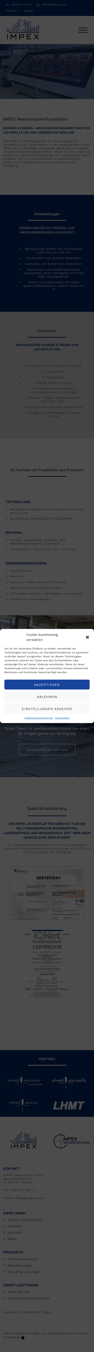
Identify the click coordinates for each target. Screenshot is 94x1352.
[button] (87, 637)
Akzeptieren (47, 685)
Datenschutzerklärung (38, 717)
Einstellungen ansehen (47, 709)
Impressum (62, 717)
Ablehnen (47, 697)
